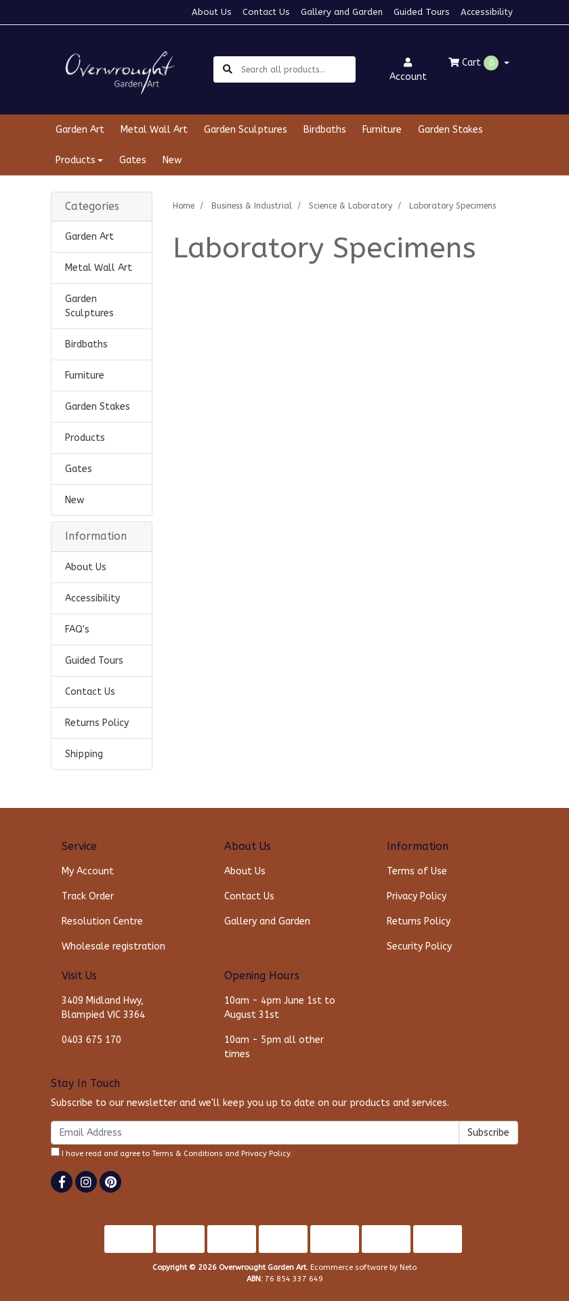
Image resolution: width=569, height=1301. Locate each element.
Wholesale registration (113, 946)
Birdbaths (324, 129)
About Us (212, 12)
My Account (88, 871)
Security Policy (419, 946)
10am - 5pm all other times (274, 1047)
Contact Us (266, 12)
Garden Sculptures (245, 129)
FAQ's (77, 629)
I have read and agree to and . (171, 1152)
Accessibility (487, 12)
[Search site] (227, 69)
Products (85, 438)
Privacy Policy (416, 896)
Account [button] (408, 70)
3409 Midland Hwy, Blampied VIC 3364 (103, 1008)
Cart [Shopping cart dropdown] (474, 63)
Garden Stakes (450, 129)
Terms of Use (417, 871)
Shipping (84, 754)
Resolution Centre (102, 921)
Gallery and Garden (342, 12)
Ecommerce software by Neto (363, 1267)
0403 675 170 (91, 1040)
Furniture (382, 129)
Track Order (88, 896)
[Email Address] (255, 1133)
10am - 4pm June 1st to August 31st (279, 1008)
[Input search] (297, 69)
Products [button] (76, 160)
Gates (132, 160)
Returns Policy (97, 723)
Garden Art (80, 129)
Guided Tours (422, 12)
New (172, 160)
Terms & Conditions (187, 1153)
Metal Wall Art (154, 129)
